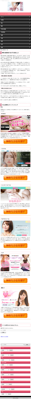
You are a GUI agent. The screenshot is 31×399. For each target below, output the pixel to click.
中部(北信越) (3, 29)
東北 (2, 23)
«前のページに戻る (4, 336)
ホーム (2, 16)
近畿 (2, 35)
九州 (2, 44)
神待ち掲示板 (15, 398)
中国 (2, 38)
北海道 (2, 19)
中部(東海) (3, 32)
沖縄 (2, 47)
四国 (2, 41)
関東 (2, 26)
